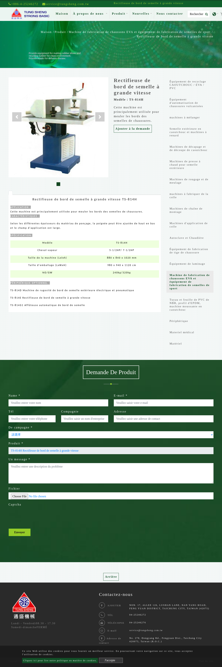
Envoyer (19, 532)
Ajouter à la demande (132, 128)
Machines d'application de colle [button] (189, 225)
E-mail (121, 395)
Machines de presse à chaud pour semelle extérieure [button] (185, 164)
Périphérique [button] (179, 321)
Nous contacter (169, 13)
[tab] (10, 193)
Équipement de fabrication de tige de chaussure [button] (189, 251)
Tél (11, 411)
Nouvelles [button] (141, 13)
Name (14, 395)
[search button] (205, 14)
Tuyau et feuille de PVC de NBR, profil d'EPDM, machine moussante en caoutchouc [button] (189, 304)
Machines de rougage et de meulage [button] (189, 181)
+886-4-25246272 (23, 4)
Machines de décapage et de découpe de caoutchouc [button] (189, 148)
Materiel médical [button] (182, 332)
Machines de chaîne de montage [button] (186, 210)
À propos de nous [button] (89, 13)
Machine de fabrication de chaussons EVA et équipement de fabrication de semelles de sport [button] (190, 282)
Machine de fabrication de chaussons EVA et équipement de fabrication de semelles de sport (140, 32)
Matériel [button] (176, 343)
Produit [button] (118, 13)
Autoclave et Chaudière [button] (187, 237)
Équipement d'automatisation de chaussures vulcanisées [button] (186, 103)
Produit (60, 32)
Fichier (14, 488)
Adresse (120, 411)
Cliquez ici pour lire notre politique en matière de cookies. (60, 660)
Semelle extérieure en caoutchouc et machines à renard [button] (188, 132)
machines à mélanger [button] (185, 117)
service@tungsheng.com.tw (146, 630)
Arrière (111, 576)
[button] (16, 117)
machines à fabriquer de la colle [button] (189, 195)
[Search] (198, 14)
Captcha (14, 504)
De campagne (20, 427)
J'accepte (110, 660)
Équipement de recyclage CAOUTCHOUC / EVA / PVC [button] (188, 85)
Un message (19, 459)
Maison (63, 13)
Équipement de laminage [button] (187, 263)
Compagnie (70, 411)
